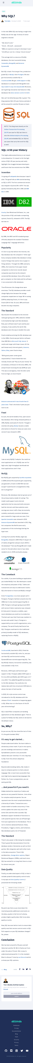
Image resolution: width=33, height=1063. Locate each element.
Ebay (8, 350)
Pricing (16, 1028)
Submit (17, 996)
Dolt (28, 93)
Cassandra (4, 63)
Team (16, 1037)
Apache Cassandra (7, 519)
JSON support (21, 80)
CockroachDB (5, 650)
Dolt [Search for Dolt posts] (3, 11)
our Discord (22, 957)
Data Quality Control (18, 879)
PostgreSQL (9, 596)
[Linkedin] (16, 1050)
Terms (16, 1045)
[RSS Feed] (30, 970)
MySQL (12, 74)
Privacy (16, 1042)
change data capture (18, 855)
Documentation (16, 1031)
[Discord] (11, 1050)
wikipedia (13, 176)
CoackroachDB (6, 80)
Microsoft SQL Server (19, 341)
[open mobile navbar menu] (3, 2)
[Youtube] (27, 1050)
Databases (16, 1025)
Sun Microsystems (25, 477)
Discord (6, 989)
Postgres (21, 74)
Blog (4, 969)
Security (16, 1039)
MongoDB (12, 63)
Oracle (3, 212)
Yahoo (3, 350)
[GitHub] (6, 1050)
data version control (18, 93)
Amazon (26, 347)
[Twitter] (21, 1050)
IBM (18, 179)
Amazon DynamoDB (8, 522)
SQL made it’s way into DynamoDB (12, 87)
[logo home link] (16, 2)
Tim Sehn (7, 21)
